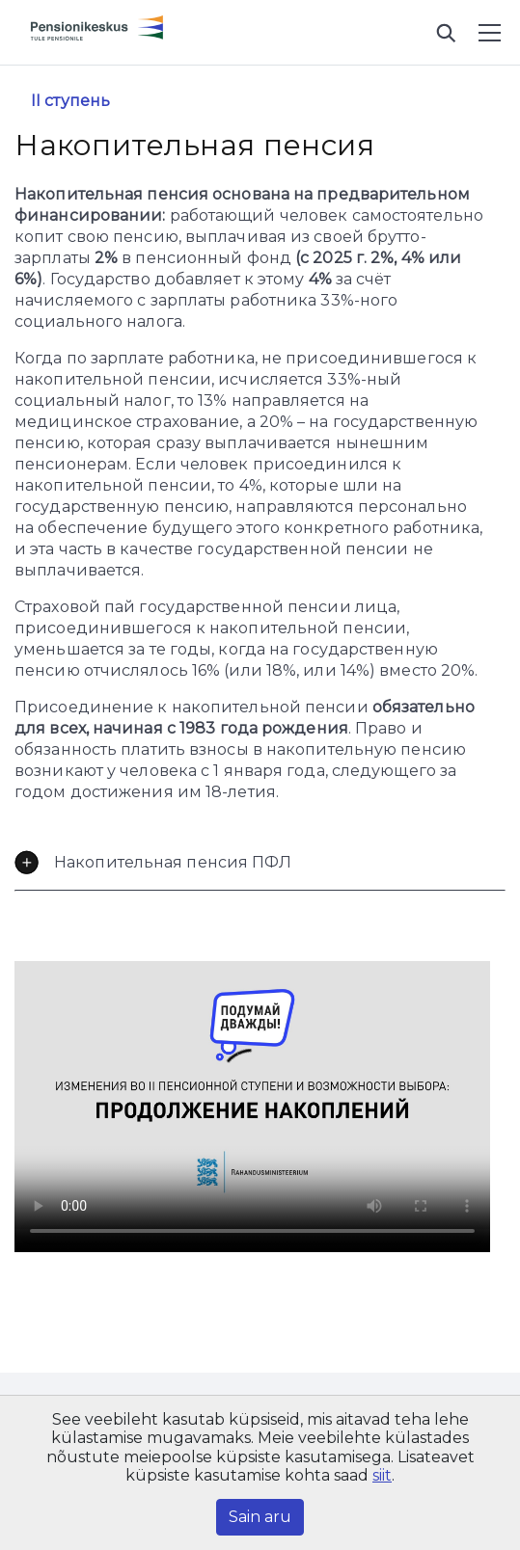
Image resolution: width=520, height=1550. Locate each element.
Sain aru (260, 1517)
